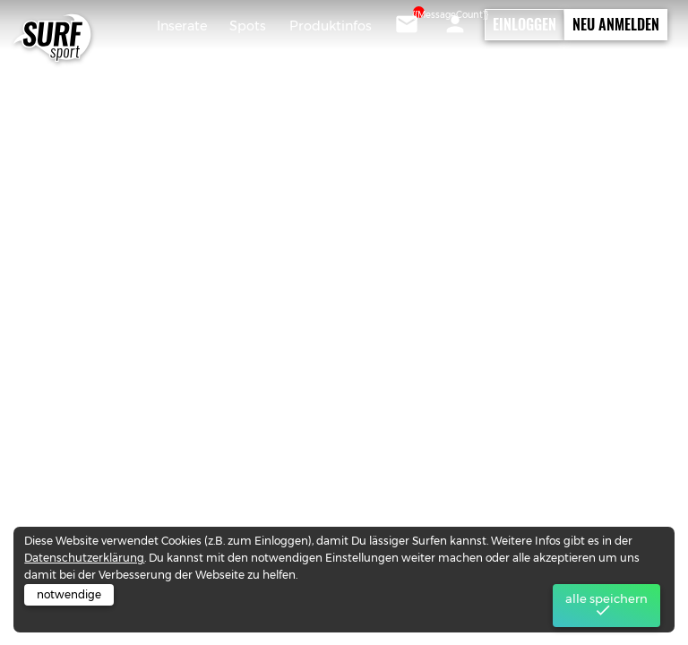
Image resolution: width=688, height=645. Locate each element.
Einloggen (524, 24)
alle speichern (606, 605)
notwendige (69, 594)
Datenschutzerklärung (84, 557)
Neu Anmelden (615, 24)
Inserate (182, 26)
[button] (455, 24)
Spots (247, 26)
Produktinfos (330, 26)
